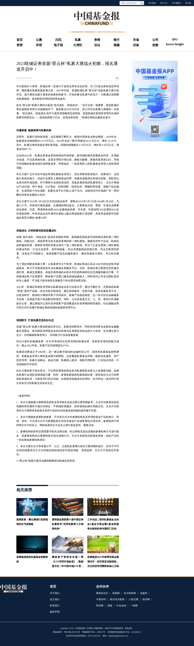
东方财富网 (130, 593)
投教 (155, 45)
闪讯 (58, 39)
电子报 (188, 3)
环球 (39, 45)
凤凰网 (116, 593)
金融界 (143, 593)
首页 (20, 39)
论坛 (97, 45)
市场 (136, 39)
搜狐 (109, 605)
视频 (117, 45)
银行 (117, 39)
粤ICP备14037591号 (72, 632)
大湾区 (77, 45)
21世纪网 (133, 599)
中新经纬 (101, 599)
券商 (97, 39)
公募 (39, 39)
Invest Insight (175, 44)
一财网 (134, 605)
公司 (155, 39)
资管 (20, 45)
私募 (78, 39)
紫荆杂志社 (102, 593)
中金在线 (121, 605)
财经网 (146, 599)
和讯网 (99, 605)
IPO (174, 39)
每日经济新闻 (117, 599)
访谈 (136, 45)
